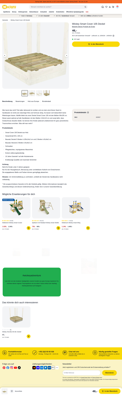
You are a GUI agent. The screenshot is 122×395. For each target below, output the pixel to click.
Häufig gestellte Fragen (108, 352)
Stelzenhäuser (33, 12)
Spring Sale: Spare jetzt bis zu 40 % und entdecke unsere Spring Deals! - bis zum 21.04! (61, 1)
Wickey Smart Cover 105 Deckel (20, 20)
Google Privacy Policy (85, 377)
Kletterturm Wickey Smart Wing (71, 222)
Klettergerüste (22, 12)
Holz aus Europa (33, 101)
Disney (14, 12)
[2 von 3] (47, 214)
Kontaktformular (15, 352)
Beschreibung (7, 101)
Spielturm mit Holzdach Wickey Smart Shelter (45, 222)
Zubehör (51, 12)
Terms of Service (95, 377)
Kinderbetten (60, 12)
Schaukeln (43, 12)
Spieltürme (6, 12)
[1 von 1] (17, 323)
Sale (87, 12)
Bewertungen (20, 101)
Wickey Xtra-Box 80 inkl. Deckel (11, 332)
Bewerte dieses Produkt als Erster (83, 26)
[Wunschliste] (16, 391)
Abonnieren (109, 373)
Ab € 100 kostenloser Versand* (81, 35)
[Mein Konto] (109, 7)
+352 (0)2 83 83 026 (46, 352)
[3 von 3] (77, 214)
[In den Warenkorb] (28, 228)
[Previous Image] (4, 55)
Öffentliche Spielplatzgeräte (75, 12)
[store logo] (9, 7)
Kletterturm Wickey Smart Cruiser (12, 222)
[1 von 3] (17, 214)
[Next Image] (66, 55)
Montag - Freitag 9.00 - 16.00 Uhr (48, 354)
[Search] (85, 7)
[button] (117, 7)
